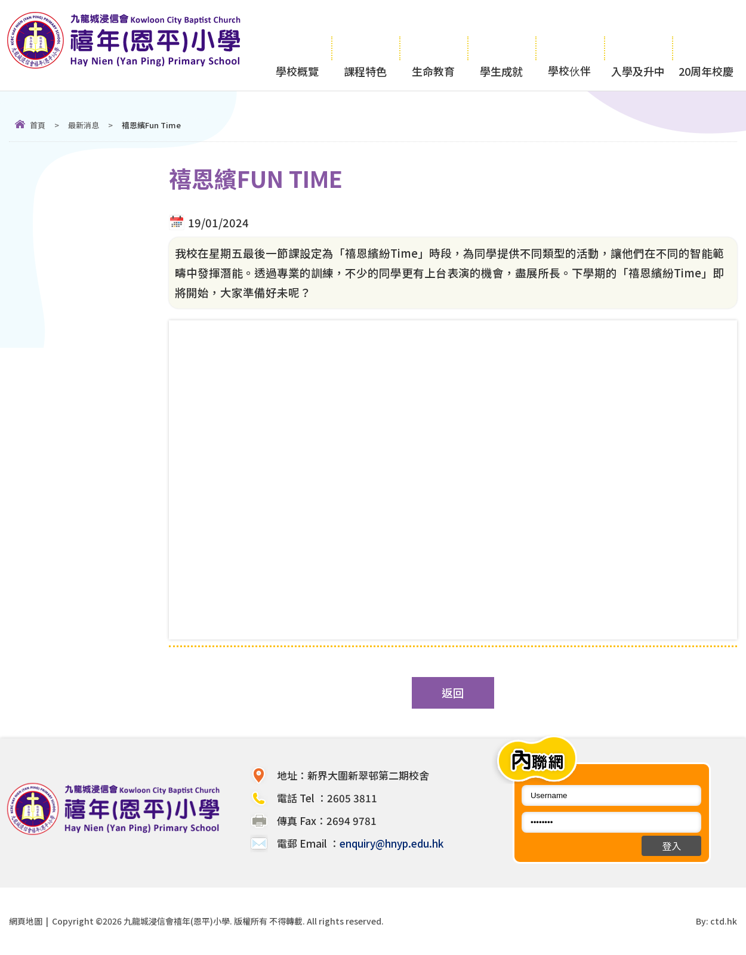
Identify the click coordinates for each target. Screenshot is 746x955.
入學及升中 (638, 46)
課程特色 (365, 46)
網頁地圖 (25, 921)
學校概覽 (297, 46)
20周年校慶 (706, 46)
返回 (453, 692)
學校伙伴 (569, 45)
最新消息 (83, 125)
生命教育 (433, 46)
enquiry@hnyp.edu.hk (391, 843)
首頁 (37, 125)
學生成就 (501, 46)
